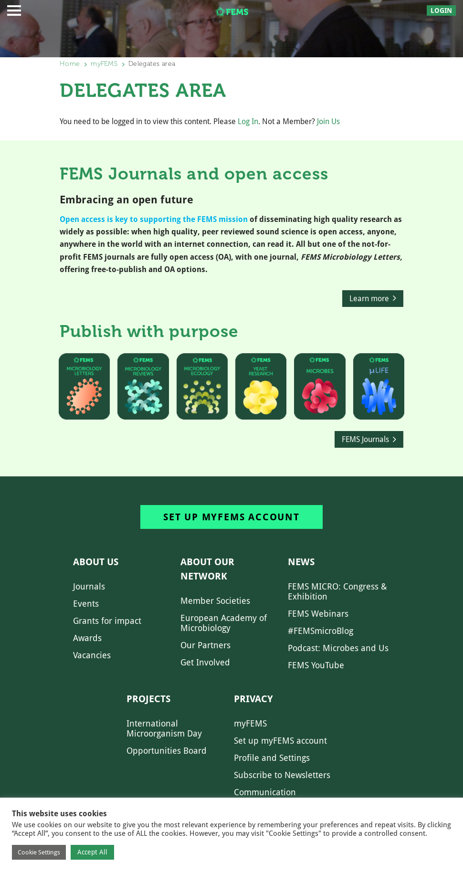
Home (70, 64)
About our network (207, 569)
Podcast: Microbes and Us (338, 648)
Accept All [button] (92, 852)
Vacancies (92, 655)
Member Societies (215, 601)
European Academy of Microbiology (223, 623)
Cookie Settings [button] (39, 852)
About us (95, 562)
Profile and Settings (272, 758)
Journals (89, 586)
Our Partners (205, 645)
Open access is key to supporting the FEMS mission (154, 219)
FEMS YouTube (316, 665)
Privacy (253, 699)
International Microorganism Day (164, 728)
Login (441, 10)
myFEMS (104, 64)
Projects (148, 699)
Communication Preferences (265, 797)
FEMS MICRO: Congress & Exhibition (337, 591)
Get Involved (205, 662)
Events (86, 604)
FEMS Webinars (318, 614)
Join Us (328, 121)
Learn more (369, 298)
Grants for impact (107, 621)
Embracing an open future (126, 200)
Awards (87, 638)
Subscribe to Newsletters (282, 775)
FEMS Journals (365, 439)
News (301, 562)
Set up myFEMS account (231, 517)
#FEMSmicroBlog (320, 631)
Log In (248, 121)
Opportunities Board (166, 751)
